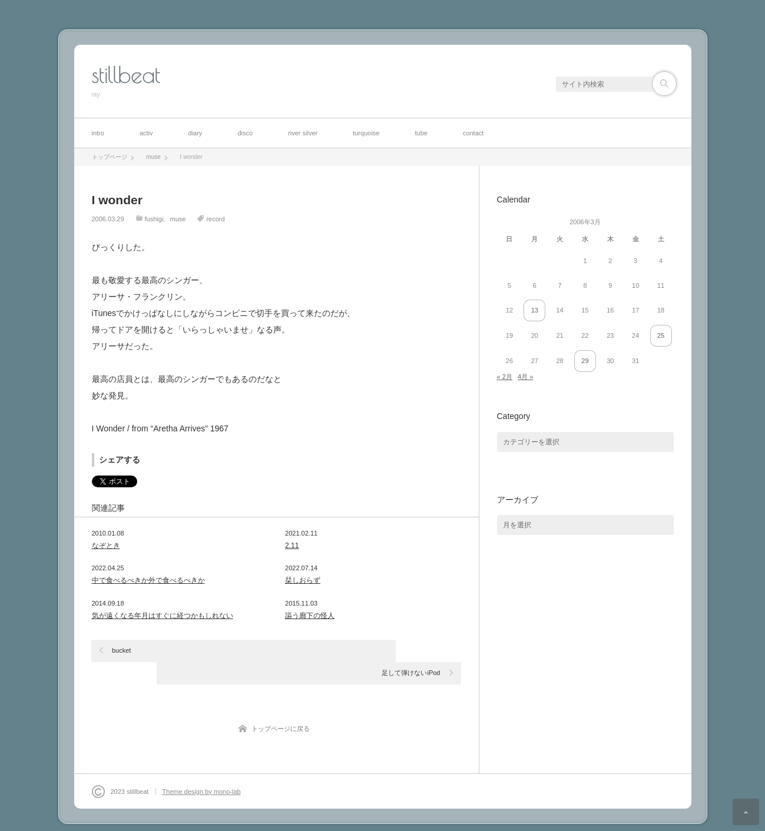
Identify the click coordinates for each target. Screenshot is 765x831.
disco (245, 133)
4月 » (525, 376)
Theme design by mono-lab (201, 769)
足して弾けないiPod (411, 650)
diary (195, 133)
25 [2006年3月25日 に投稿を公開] (660, 335)
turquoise (366, 133)
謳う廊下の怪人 (310, 615)
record (215, 218)
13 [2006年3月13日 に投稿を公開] (534, 310)
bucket (121, 650)
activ (146, 133)
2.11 (292, 545)
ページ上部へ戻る (746, 812)
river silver (302, 133)
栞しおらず (302, 580)
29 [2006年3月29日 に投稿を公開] (584, 360)
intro (98, 133)
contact (473, 133)
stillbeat (126, 75)
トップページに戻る (280, 706)
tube (421, 133)
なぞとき (106, 545)
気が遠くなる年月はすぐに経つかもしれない (162, 615)
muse (178, 218)
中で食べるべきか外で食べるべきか (148, 580)
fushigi (154, 218)
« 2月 (504, 376)
